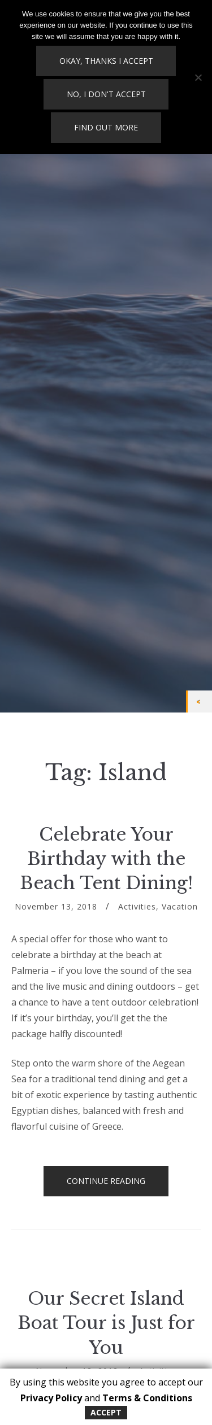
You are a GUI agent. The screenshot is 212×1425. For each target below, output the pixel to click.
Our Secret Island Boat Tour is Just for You (106, 1323)
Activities (137, 906)
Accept (106, 1412)
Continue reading (117, 1185)
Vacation (180, 906)
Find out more (106, 127)
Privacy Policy (51, 1398)
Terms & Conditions (147, 1398)
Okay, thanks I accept (106, 60)
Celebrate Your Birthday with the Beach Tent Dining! (106, 859)
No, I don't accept (106, 94)
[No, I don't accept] (198, 77)
